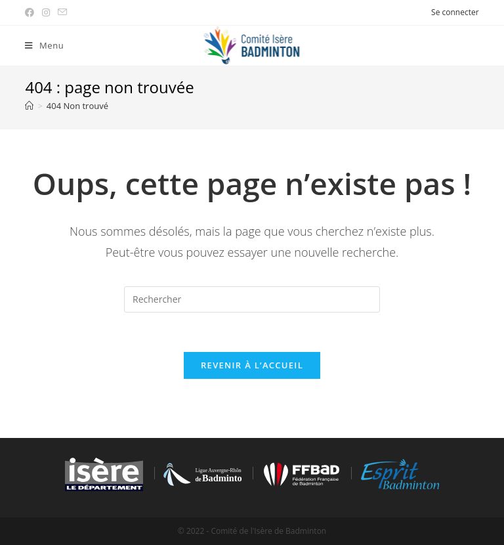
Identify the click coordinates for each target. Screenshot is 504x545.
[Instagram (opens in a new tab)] (46, 12)
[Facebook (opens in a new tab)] (31, 12)
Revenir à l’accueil (252, 365)
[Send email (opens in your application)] (62, 12)
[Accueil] (29, 106)
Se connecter (455, 12)
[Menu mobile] (44, 46)
